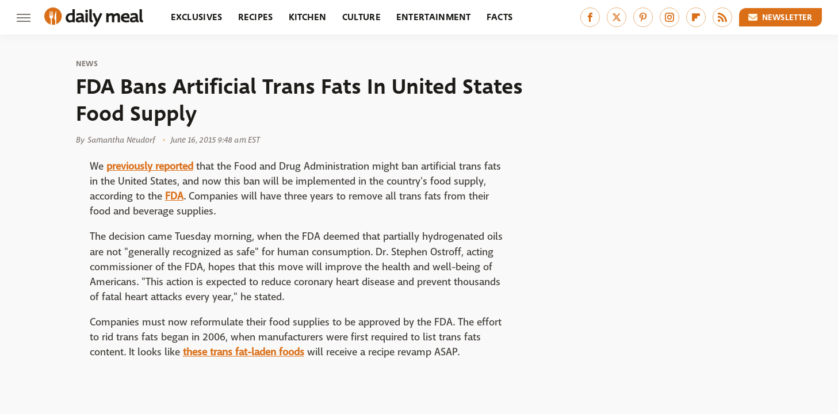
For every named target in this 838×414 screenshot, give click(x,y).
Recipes (255, 17)
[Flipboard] (696, 17)
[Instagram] (669, 17)
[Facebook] (590, 17)
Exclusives (197, 17)
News (87, 64)
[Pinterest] (643, 17)
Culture (361, 17)
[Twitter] (616, 17)
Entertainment (433, 17)
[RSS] (722, 17)
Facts (500, 17)
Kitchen (308, 17)
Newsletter (780, 17)
